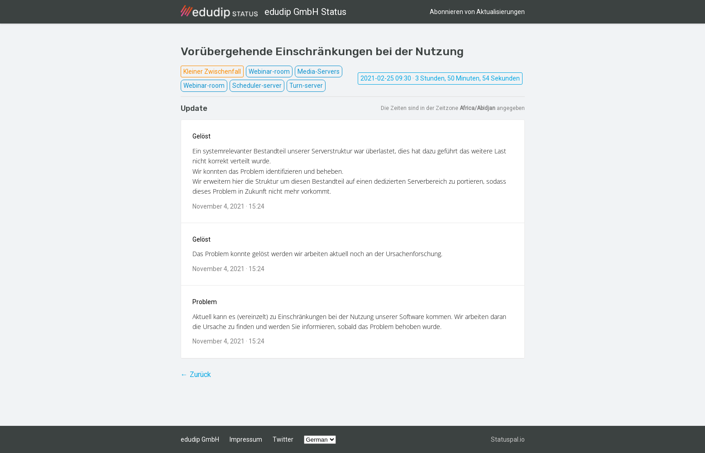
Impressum (246, 439)
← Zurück (196, 374)
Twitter (283, 439)
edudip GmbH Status (263, 12)
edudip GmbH (200, 439)
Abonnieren (477, 11)
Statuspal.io (508, 439)
